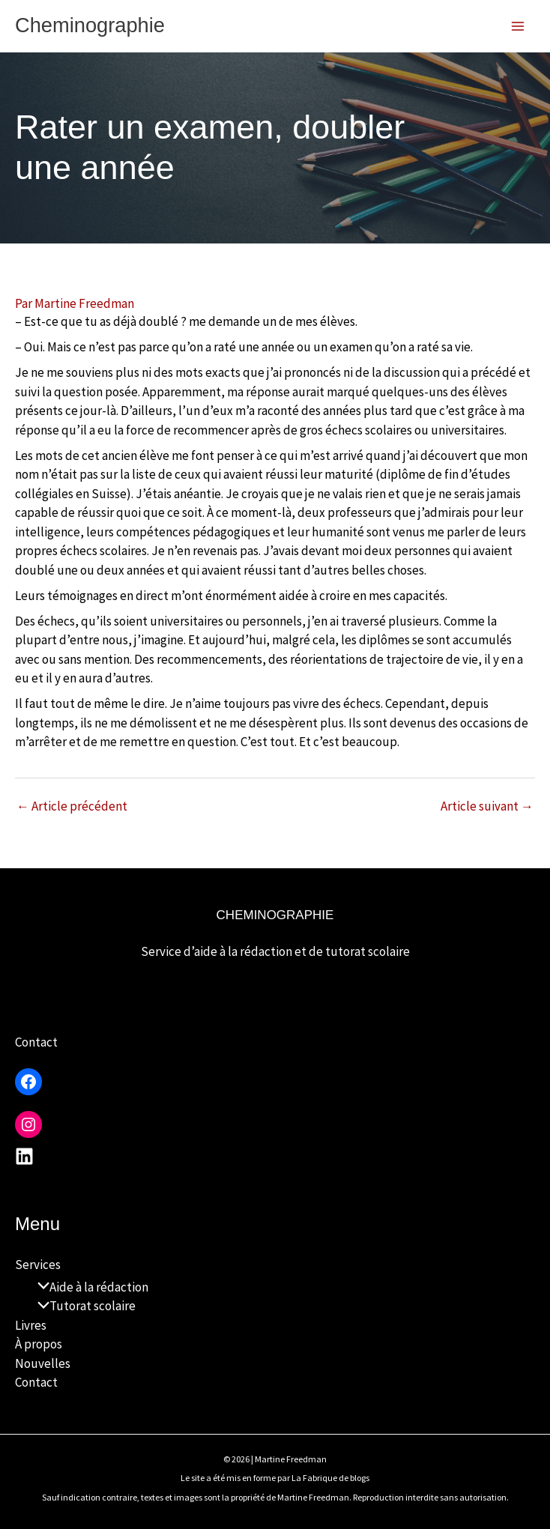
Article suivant (487, 807)
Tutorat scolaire (83, 1306)
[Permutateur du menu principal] (518, 26)
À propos (38, 1344)
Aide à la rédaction (89, 1287)
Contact (36, 1042)
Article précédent (71, 807)
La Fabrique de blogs (330, 1477)
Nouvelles (42, 1363)
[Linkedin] (24, 1156)
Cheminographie (97, 25)
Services (38, 1264)
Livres (30, 1325)
